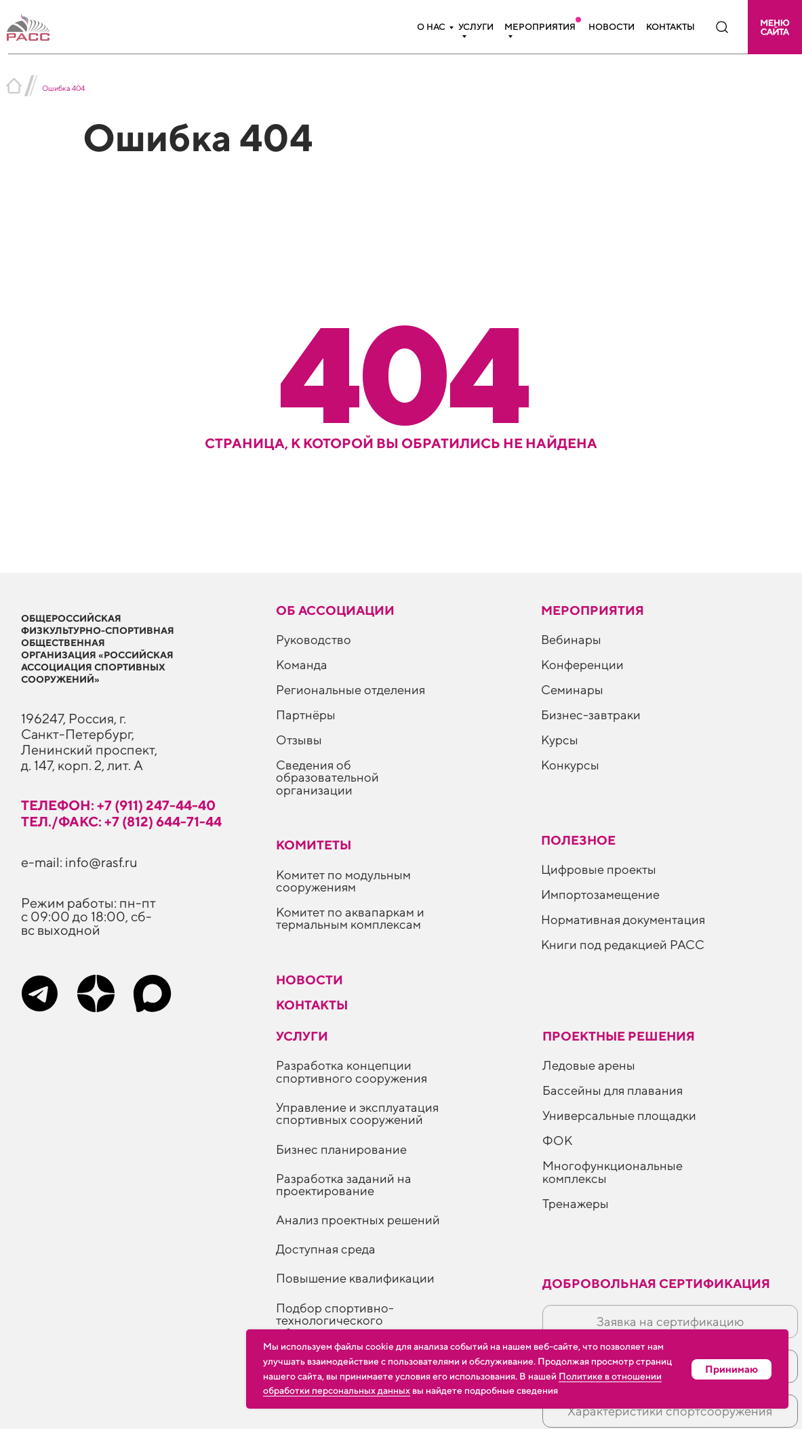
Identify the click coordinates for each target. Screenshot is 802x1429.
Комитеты (313, 844)
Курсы (559, 739)
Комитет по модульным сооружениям (343, 880)
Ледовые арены (588, 1065)
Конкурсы (570, 764)
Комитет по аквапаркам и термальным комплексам (350, 917)
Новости (611, 27)
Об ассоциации (335, 610)
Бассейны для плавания (612, 1090)
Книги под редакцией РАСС (622, 944)
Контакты (670, 27)
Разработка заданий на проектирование (344, 1184)
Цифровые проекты (598, 869)
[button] (775, 27)
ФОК (557, 1140)
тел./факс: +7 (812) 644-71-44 (121, 821)
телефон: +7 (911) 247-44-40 (118, 805)
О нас (431, 27)
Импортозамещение (600, 894)
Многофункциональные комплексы (612, 1171)
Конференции (582, 664)
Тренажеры (575, 1203)
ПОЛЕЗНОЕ (578, 839)
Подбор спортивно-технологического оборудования (335, 1320)
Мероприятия (540, 27)
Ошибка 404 (63, 87)
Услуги (476, 27)
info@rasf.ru (101, 862)
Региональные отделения (350, 689)
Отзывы (299, 739)
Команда (301, 664)
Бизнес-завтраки (591, 714)
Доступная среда (326, 1248)
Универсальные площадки (619, 1115)
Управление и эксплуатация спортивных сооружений (357, 1113)
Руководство (313, 639)
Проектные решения (618, 1035)
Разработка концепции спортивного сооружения (351, 1071)
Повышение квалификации (355, 1277)
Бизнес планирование (341, 1149)
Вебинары (571, 639)
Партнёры (306, 714)
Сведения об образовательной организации (327, 777)
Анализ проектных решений (358, 1219)
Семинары (572, 689)
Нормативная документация (623, 919)
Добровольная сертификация (656, 1283)
